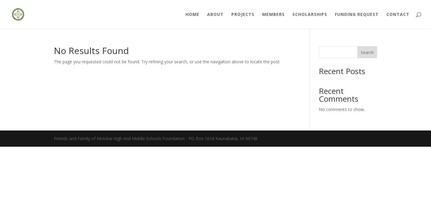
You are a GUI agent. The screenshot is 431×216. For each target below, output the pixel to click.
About (215, 14)
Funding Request (357, 14)
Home (192, 14)
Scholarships (309, 14)
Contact (397, 14)
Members (273, 14)
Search (367, 52)
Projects (242, 14)
